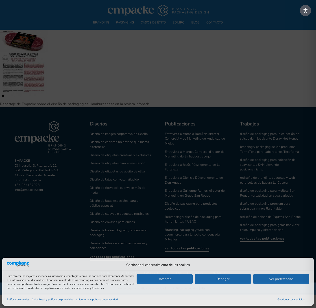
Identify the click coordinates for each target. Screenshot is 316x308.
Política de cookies (18, 299)
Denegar (222, 279)
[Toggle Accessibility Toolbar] (305, 10)
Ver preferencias (281, 279)
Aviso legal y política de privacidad (53, 299)
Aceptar (165, 279)
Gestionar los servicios (291, 299)
